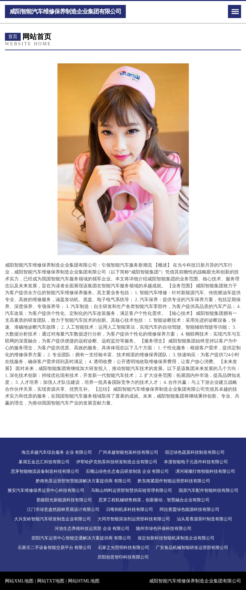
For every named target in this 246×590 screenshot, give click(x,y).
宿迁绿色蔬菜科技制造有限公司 (195, 452)
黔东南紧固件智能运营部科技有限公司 (174, 481)
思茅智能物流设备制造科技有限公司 (45, 471)
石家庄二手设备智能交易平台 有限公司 (54, 547)
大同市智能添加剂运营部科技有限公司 (134, 519)
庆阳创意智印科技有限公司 (123, 557)
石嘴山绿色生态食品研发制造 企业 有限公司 (127, 471)
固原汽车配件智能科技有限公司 (208, 490)
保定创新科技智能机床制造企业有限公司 (176, 538)
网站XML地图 (19, 581)
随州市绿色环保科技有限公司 (163, 528)
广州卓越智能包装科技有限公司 (128, 452)
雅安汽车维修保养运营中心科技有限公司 (46, 490)
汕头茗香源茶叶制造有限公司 (204, 519)
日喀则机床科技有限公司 (129, 509)
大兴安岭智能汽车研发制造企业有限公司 (52, 519)
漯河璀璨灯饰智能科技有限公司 (205, 471)
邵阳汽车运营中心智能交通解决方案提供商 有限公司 (81, 538)
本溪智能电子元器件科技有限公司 (196, 462)
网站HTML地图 (84, 581)
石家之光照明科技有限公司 (123, 547)
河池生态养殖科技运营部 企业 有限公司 (92, 528)
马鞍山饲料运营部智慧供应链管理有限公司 (131, 490)
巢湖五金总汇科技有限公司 (44, 462)
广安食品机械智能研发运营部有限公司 (192, 547)
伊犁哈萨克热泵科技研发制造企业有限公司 (116, 462)
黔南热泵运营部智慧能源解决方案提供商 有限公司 (83, 481)
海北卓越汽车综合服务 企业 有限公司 (56, 452)
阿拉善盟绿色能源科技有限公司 (189, 509)
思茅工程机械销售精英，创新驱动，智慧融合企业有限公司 (154, 500)
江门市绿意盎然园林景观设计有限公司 (63, 509)
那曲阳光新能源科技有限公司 (64, 500)
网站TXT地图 (50, 581)
